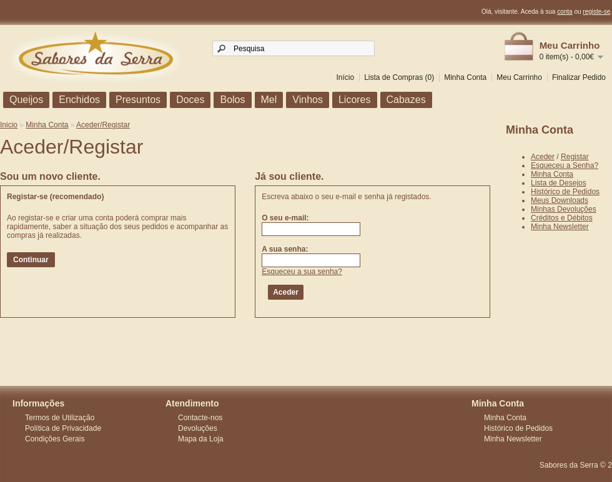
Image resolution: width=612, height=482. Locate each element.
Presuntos (138, 99)
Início (345, 77)
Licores (354, 99)
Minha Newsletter (560, 226)
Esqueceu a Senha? (564, 165)
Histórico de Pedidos (565, 191)
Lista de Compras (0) (399, 77)
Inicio (8, 124)
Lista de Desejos (558, 183)
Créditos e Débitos (562, 218)
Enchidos (79, 99)
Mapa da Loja (201, 439)
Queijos (26, 99)
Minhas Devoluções (563, 209)
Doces (190, 99)
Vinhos (307, 99)
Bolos (232, 99)
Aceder (543, 156)
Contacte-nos (200, 417)
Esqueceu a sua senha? (302, 271)
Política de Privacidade (63, 428)
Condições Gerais (54, 439)
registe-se (596, 11)
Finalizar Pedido (579, 77)
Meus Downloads (559, 200)
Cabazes (406, 99)
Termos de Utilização (59, 417)
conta (564, 11)
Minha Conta (465, 77)
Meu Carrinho (519, 77)
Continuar (31, 259)
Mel (269, 99)
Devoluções (197, 428)
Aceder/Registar (103, 124)
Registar (575, 156)
